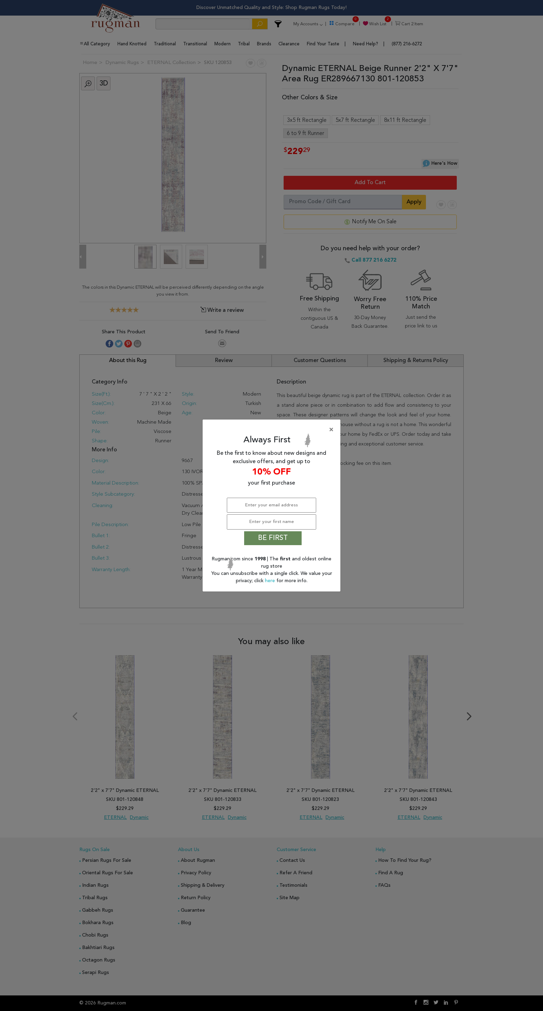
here (270, 580)
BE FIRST (273, 538)
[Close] (272, 429)
